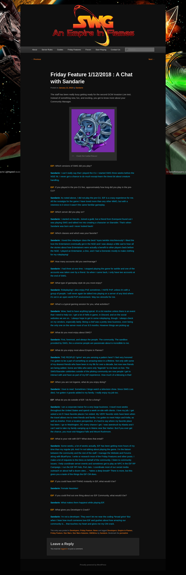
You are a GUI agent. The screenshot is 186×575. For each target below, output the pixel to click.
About (34, 50)
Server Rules (47, 50)
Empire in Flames (125, 530)
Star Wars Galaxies (80, 533)
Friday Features (74, 50)
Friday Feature (86, 530)
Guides (60, 50)
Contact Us (115, 50)
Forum (88, 50)
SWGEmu (93, 533)
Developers (74, 530)
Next (152, 59)
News (95, 530)
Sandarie (79, 88)
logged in (64, 549)
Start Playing (101, 50)
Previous (36, 59)
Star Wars (68, 533)
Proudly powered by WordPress (93, 565)
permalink (124, 533)
